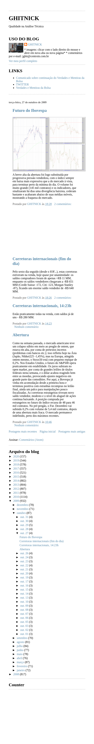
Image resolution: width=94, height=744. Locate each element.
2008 (16, 674)
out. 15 (24, 589)
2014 (16, 480)
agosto (21, 642)
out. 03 (24, 625)
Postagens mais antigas (71, 431)
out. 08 (24, 609)
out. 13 (24, 597)
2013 (16, 484)
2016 (16, 472)
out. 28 (24, 529)
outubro (22, 512)
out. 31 (24, 516)
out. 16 (24, 585)
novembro (23, 508)
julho (20, 646)
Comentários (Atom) (31, 439)
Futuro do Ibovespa (30, 110)
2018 (16, 464)
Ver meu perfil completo (23, 61)
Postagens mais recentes (23, 431)
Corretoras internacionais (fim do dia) (41, 541)
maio (20, 654)
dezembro (23, 504)
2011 (16, 492)
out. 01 (24, 633)
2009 (16, 500)
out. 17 (24, 581)
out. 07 (24, 613)
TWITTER (22, 84)
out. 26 (24, 553)
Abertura (21, 335)
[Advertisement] (36, 229)
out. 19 (24, 577)
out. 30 (24, 521)
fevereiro (22, 666)
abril (20, 658)
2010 (16, 496)
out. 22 (24, 565)
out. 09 (24, 605)
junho (20, 650)
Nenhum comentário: (27, 326)
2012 (16, 488)
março (21, 662)
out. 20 (24, 573)
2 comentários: (63, 204)
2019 (16, 460)
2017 (16, 468)
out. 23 (24, 561)
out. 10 (24, 601)
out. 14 (24, 593)
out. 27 (24, 533)
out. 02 (24, 629)
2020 (16, 456)
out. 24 (24, 557)
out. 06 (24, 617)
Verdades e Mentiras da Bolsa (33, 87)
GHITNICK (24, 18)
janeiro (21, 670)
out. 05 (24, 621)
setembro (22, 637)
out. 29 (24, 525)
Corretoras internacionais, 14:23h (42, 305)
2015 (16, 476)
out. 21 (24, 569)
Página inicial (48, 431)
